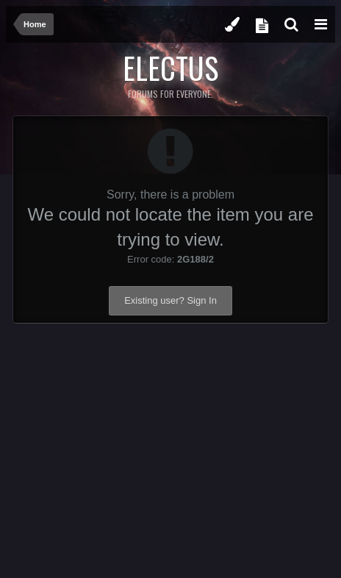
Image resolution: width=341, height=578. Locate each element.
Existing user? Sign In (170, 300)
